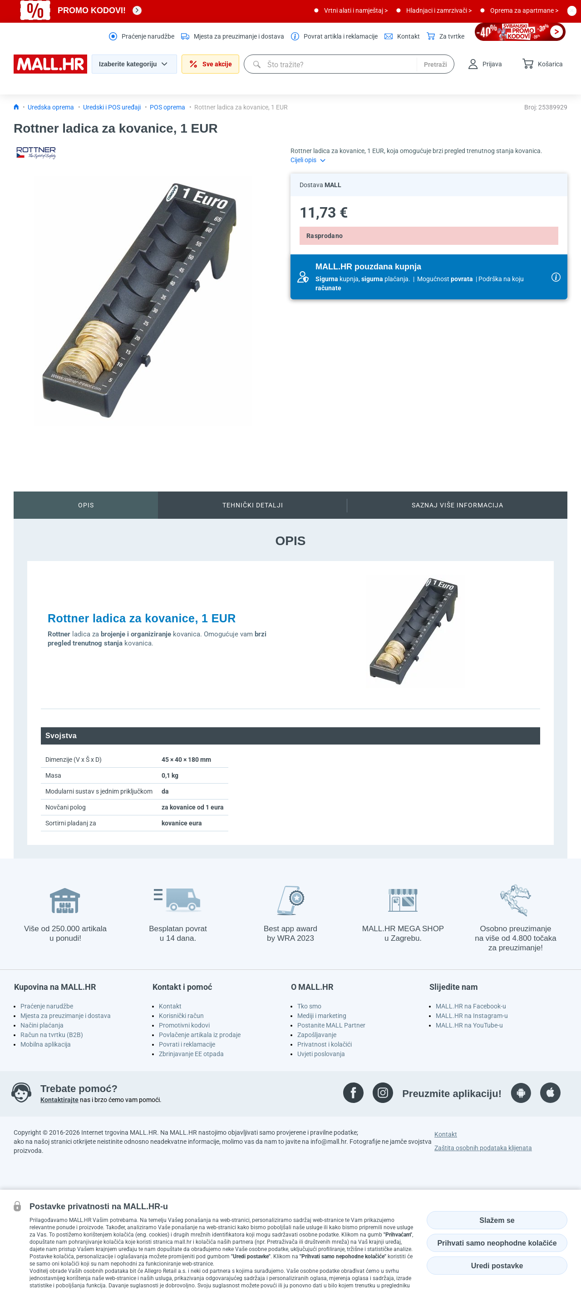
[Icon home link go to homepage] (16, 107)
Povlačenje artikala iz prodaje (200, 1034)
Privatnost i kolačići (324, 1044)
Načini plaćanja (42, 1025)
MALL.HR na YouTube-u (469, 1025)
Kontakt (170, 1006)
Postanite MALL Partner (331, 1025)
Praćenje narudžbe (46, 1006)
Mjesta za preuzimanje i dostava (65, 1015)
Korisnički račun (181, 1015)
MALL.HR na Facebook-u (471, 1006)
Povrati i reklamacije (187, 1044)
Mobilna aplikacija (45, 1044)
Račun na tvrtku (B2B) (51, 1034)
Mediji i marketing (321, 1015)
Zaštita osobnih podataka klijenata (483, 1148)
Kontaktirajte (59, 1099)
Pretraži (435, 64)
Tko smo (309, 1006)
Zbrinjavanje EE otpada (191, 1054)
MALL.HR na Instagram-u (472, 1015)
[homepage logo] (50, 71)
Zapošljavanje (316, 1034)
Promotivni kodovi (184, 1025)
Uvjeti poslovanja (321, 1054)
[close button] (571, 10)
